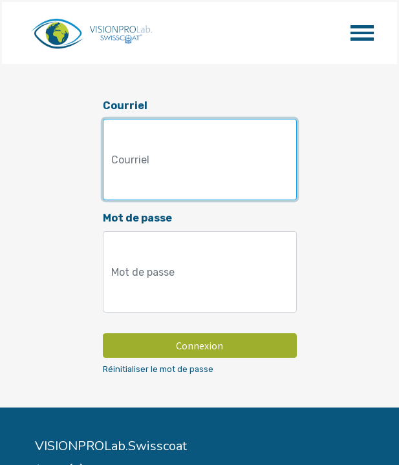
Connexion (199, 345)
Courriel (125, 105)
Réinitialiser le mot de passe (158, 369)
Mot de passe (137, 218)
